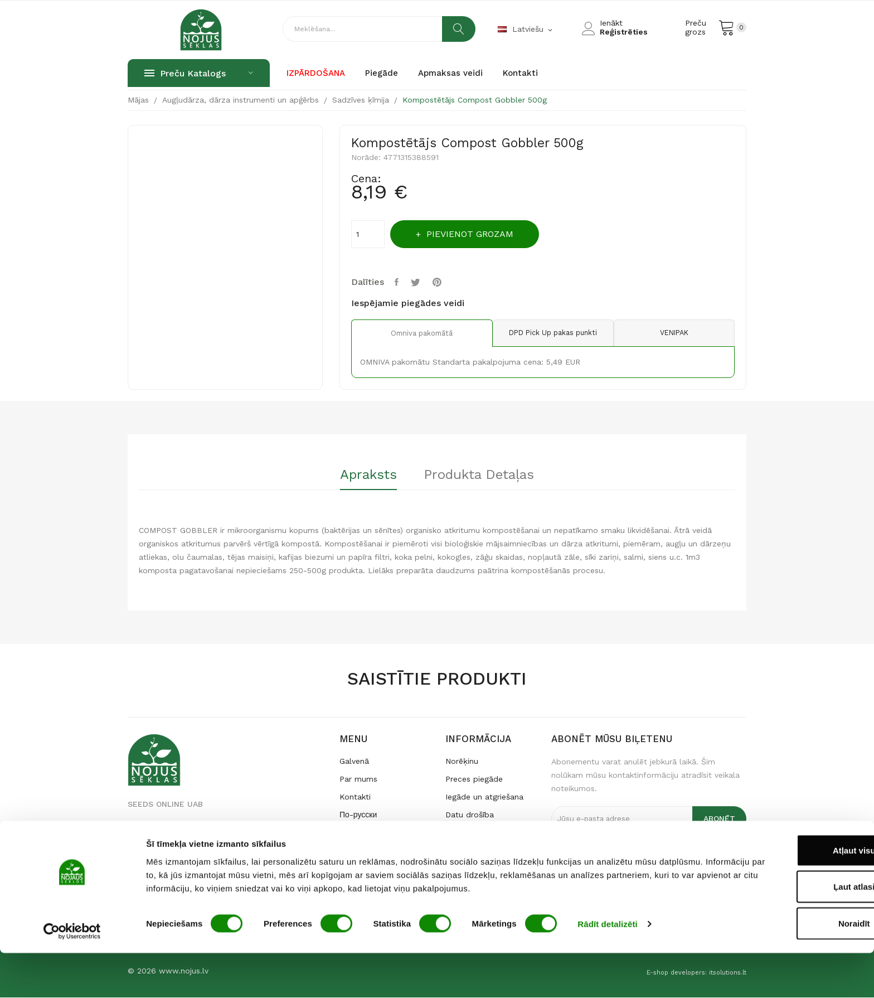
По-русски (358, 814)
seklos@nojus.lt (157, 861)
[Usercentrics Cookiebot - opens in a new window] (72, 976)
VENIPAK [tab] (670, 333)
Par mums (358, 778)
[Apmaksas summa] (368, 234)
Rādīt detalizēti (607, 969)
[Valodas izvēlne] (526, 29)
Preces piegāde (474, 778)
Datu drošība (469, 814)
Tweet (419, 282)
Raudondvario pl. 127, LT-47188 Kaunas (201, 828)
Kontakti (355, 796)
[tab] (364, 479)
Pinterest (442, 282)
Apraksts (364, 475)
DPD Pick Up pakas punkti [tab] (543, 333)
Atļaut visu (781, 895)
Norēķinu (461, 761)
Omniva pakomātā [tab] (415, 333)
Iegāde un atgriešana (484, 796)
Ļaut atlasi (781, 932)
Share (398, 282)
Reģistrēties (624, 32)
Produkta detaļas (484, 475)
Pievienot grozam (476, 234)
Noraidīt (781, 968)
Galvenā (354, 761)
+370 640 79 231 (159, 845)
